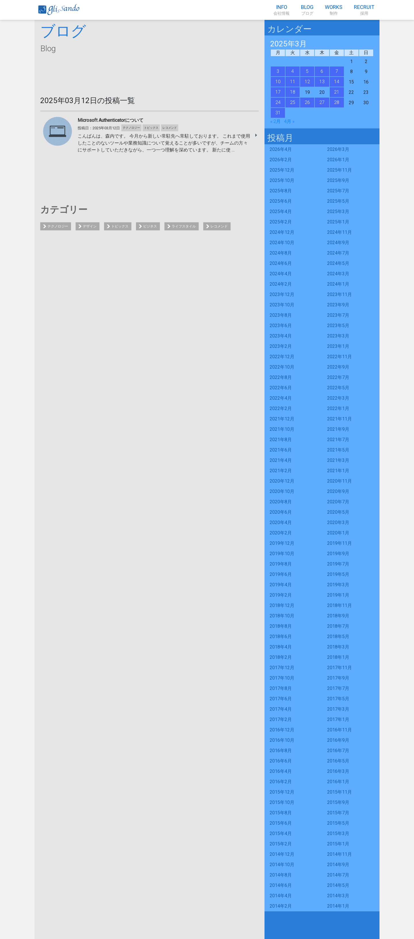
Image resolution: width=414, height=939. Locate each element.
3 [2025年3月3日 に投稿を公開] (278, 71)
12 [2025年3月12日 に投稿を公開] (307, 81)
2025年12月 (282, 170)
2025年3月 (338, 211)
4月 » (289, 121)
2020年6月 (281, 512)
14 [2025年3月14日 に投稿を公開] (336, 81)
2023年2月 (281, 346)
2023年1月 (338, 346)
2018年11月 (339, 605)
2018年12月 (282, 605)
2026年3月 (338, 149)
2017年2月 (281, 719)
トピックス (120, 226)
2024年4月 (281, 273)
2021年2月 (281, 470)
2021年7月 (338, 439)
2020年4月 (281, 522)
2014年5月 (338, 885)
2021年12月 (282, 419)
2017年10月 (282, 678)
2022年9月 (338, 367)
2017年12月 (282, 667)
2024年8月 (281, 253)
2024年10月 (282, 242)
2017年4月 (281, 709)
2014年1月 (338, 906)
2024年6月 (281, 263)
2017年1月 (338, 719)
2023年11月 (339, 294)
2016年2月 (281, 781)
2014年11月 (339, 854)
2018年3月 (338, 647)
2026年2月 (281, 159)
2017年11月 (339, 667)
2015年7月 (338, 812)
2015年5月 (338, 823)
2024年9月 (338, 242)
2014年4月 (281, 895)
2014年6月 (281, 885)
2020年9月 (338, 491)
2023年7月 (338, 315)
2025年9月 (338, 180)
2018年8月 (281, 626)
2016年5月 (338, 761)
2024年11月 (339, 232)
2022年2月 (281, 408)
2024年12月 (282, 232)
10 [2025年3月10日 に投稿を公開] (278, 81)
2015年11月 (339, 792)
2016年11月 (339, 730)
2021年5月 (338, 450)
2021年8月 (281, 439)
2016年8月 (281, 750)
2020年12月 (282, 481)
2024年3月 (338, 273)
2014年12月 (282, 854)
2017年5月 (338, 698)
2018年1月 (338, 657)
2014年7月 (338, 875)
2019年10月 (282, 553)
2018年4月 (281, 647)
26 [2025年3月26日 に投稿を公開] (307, 102)
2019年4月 (281, 584)
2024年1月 (338, 284)
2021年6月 (281, 450)
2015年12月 (282, 792)
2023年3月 (338, 336)
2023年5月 (338, 325)
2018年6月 (281, 636)
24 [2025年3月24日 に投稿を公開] (278, 102)
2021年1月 (338, 470)
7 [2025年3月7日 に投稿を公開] (337, 71)
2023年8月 (281, 315)
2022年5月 (338, 387)
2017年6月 (281, 698)
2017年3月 (338, 709)
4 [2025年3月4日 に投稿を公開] (292, 71)
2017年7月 (338, 688)
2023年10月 (282, 305)
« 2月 (275, 121)
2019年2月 (281, 595)
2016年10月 (282, 740)
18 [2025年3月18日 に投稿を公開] (292, 92)
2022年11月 (339, 356)
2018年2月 (281, 657)
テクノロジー (57, 226)
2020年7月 (338, 501)
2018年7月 (338, 626)
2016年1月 (338, 781)
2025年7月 (338, 191)
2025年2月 (281, 222)
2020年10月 (282, 491)
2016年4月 (281, 771)
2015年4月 (281, 833)
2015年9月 (338, 802)
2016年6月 (281, 761)
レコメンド (219, 226)
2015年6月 (281, 823)
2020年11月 (339, 481)
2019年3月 (338, 584)
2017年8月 (281, 688)
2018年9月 (338, 616)
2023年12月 (282, 294)
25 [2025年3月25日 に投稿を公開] (292, 102)
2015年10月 (282, 802)
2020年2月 (281, 533)
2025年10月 (282, 180)
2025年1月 (338, 222)
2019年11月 (339, 543)
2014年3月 (338, 895)
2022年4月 (281, 398)
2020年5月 (338, 512)
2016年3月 (338, 771)
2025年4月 (281, 211)
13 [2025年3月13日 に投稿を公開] (322, 81)
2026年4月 (281, 149)
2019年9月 (338, 553)
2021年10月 (282, 429)
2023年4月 (281, 336)
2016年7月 (338, 750)
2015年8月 (281, 812)
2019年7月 (338, 564)
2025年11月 (339, 170)
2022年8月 (281, 377)
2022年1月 (338, 408)
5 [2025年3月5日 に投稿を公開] (307, 71)
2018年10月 (282, 616)
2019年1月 (338, 595)
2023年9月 (338, 305)
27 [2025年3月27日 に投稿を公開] (322, 102)
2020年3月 (338, 522)
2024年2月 (281, 284)
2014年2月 (281, 906)
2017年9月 (338, 678)
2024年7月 (338, 253)
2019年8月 (281, 564)
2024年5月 (338, 263)
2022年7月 (338, 377)
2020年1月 (338, 533)
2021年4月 (281, 460)
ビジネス (150, 226)
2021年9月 (338, 429)
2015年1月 (338, 844)
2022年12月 (282, 356)
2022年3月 (338, 398)
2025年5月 (338, 201)
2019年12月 (282, 543)
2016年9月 (338, 740)
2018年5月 (338, 636)
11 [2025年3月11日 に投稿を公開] (292, 81)
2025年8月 (281, 191)
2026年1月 (338, 159)
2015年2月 (281, 844)
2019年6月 (281, 574)
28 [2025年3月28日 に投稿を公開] (336, 102)
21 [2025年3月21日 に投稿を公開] (336, 92)
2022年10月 (282, 367)
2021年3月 (338, 460)
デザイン (90, 226)
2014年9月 (338, 864)
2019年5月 (338, 574)
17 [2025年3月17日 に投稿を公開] (278, 92)
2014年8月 (281, 875)
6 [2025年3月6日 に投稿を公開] (322, 71)
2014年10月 (282, 864)
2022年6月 (281, 387)
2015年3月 (338, 833)
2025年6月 (281, 201)
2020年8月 (281, 501)
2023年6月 (281, 325)
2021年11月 (339, 419)
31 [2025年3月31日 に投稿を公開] (278, 112)
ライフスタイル (184, 226)
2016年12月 (282, 730)
